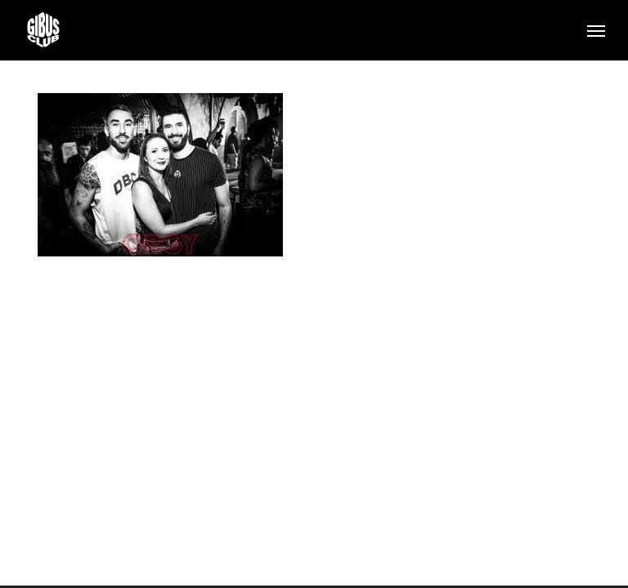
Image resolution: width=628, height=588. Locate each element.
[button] (596, 30)
